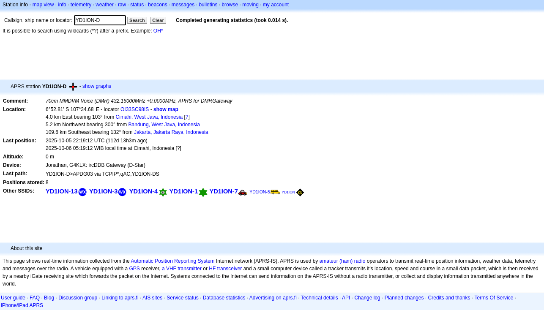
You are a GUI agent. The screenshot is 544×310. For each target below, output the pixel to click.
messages (183, 5)
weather (105, 5)
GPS (134, 269)
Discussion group (77, 298)
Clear (158, 20)
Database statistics (224, 298)
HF (212, 269)
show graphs (96, 86)
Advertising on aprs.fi (273, 298)
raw (122, 5)
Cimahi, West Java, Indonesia (149, 117)
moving (250, 5)
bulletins (208, 5)
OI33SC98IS (134, 109)
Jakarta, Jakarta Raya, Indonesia (171, 132)
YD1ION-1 (183, 191)
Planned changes (404, 298)
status (137, 5)
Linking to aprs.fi (119, 298)
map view (43, 5)
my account (276, 5)
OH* (158, 31)
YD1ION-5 (259, 191)
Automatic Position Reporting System (172, 261)
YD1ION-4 (143, 191)
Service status (182, 298)
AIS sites (152, 298)
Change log (367, 298)
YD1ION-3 (103, 191)
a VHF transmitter (182, 269)
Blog (49, 298)
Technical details (319, 298)
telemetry (81, 5)
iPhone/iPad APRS (22, 305)
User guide (13, 298)
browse (229, 5)
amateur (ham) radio (343, 261)
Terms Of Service (493, 298)
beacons (157, 5)
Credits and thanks (449, 298)
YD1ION (288, 192)
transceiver (229, 269)
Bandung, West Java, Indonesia (164, 125)
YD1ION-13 (62, 191)
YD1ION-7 (223, 191)
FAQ (35, 298)
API (346, 298)
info (62, 5)
